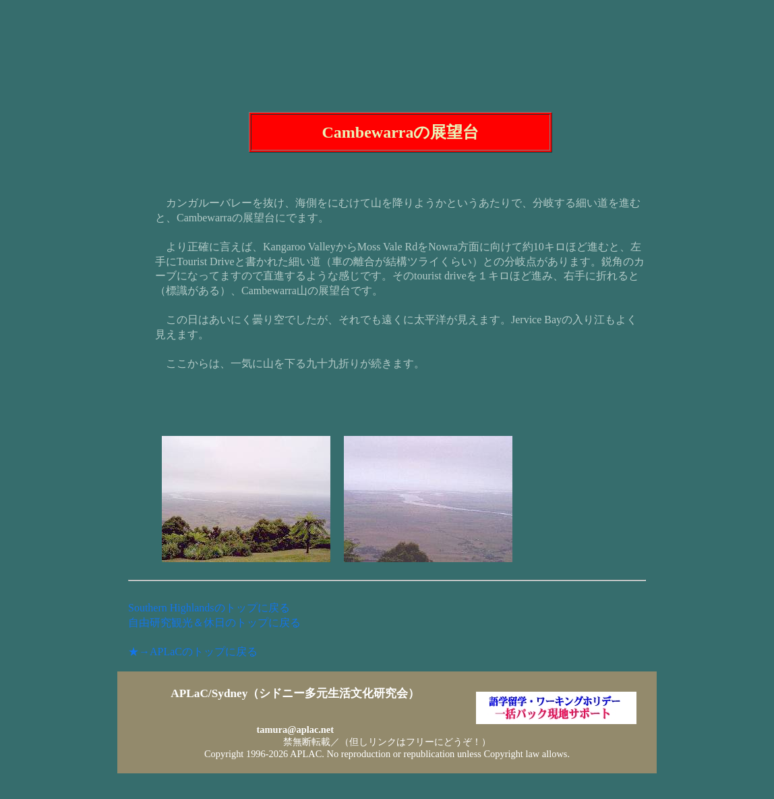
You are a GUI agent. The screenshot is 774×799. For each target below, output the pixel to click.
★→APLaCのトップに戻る (193, 651)
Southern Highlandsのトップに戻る (209, 607)
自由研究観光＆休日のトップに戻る (214, 622)
